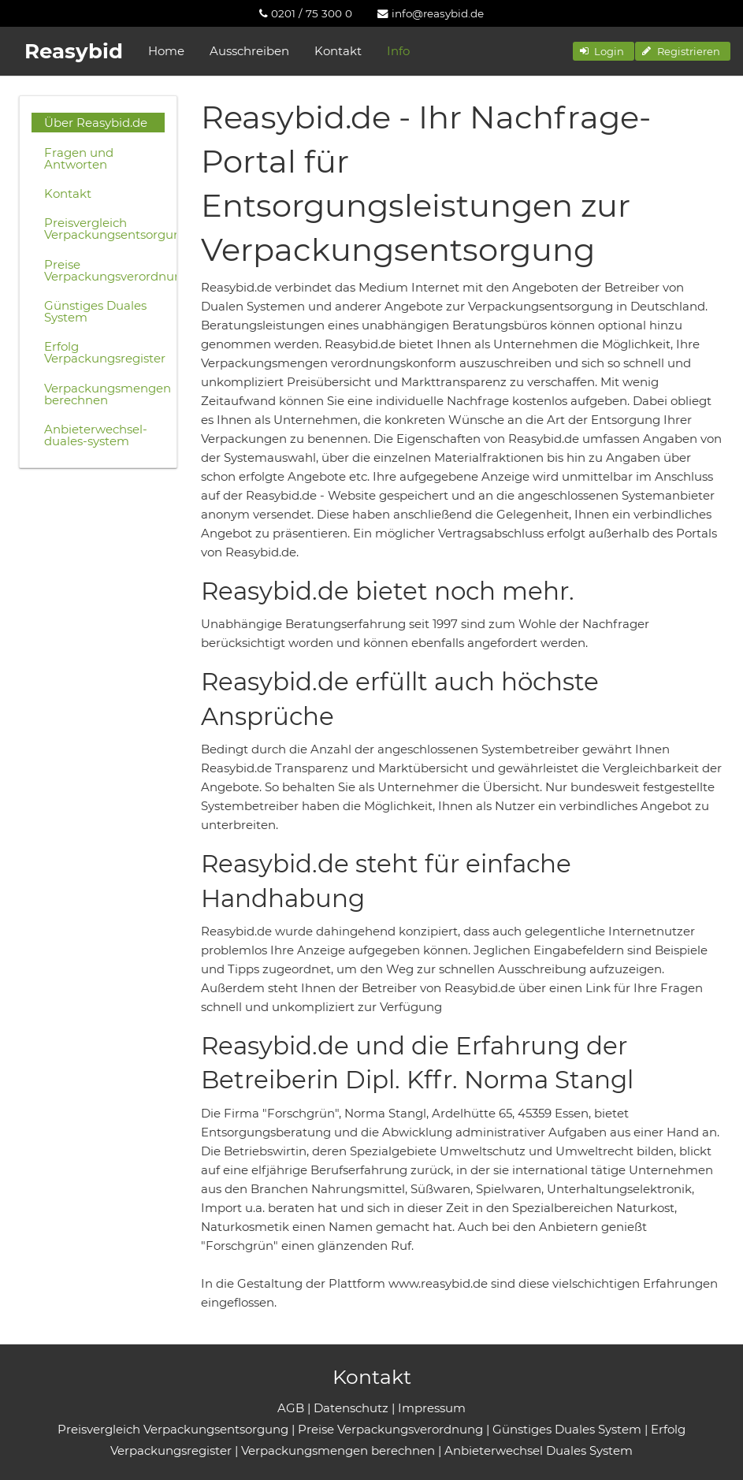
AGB (290, 1407)
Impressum (432, 1407)
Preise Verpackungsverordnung (104, 270)
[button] (603, 51)
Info (398, 50)
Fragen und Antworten (78, 158)
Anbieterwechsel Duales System (538, 1450)
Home (166, 50)
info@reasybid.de (430, 13)
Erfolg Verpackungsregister (104, 352)
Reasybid (73, 51)
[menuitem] (306, 13)
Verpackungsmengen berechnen (104, 394)
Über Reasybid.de (95, 122)
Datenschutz (351, 1407)
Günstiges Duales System (95, 311)
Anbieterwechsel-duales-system (95, 435)
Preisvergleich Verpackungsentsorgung (104, 228)
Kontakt (338, 50)
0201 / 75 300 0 (305, 13)
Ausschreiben (249, 50)
